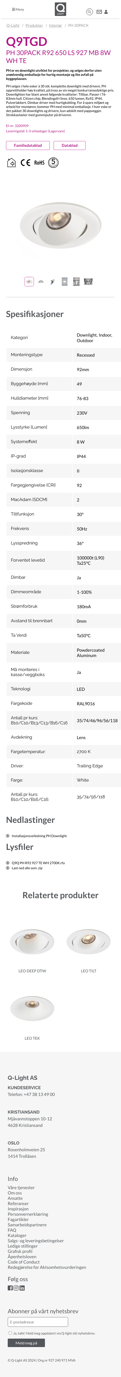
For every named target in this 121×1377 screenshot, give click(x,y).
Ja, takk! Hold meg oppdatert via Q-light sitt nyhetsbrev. (52, 1333)
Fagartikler (18, 1219)
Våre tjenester (21, 1187)
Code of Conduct (24, 1261)
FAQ (12, 1230)
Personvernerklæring (28, 1214)
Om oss (15, 1192)
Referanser (18, 1203)
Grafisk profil (20, 1251)
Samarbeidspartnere (27, 1224)
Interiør (55, 25)
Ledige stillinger (23, 1246)
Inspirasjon (18, 1208)
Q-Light (13, 25)
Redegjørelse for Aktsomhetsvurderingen (47, 1267)
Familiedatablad (28, 145)
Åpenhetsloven (22, 1256)
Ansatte (15, 1198)
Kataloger (17, 1235)
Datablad (70, 145)
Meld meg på (26, 1343)
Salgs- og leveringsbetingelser (36, 1240)
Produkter (34, 25)
